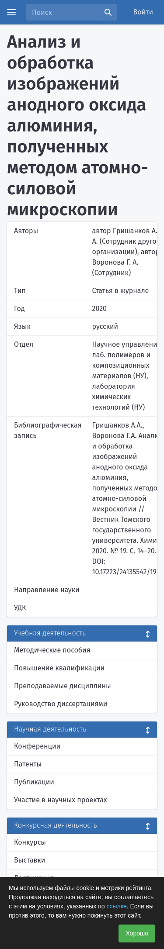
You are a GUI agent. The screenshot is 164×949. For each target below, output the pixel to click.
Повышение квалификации (59, 668)
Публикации (34, 782)
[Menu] (11, 12)
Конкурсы (30, 842)
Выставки (29, 860)
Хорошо (137, 933)
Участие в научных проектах (60, 800)
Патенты (28, 764)
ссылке (116, 906)
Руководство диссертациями (60, 704)
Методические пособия (52, 650)
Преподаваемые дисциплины (62, 686)
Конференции (37, 746)
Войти (143, 12)
